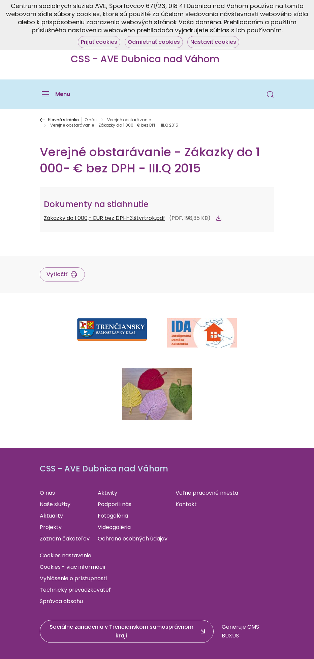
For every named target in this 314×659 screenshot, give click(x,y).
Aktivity (107, 493)
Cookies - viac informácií (72, 567)
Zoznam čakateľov (65, 538)
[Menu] (55, 94)
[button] (270, 94)
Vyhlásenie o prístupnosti (73, 578)
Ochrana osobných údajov (132, 538)
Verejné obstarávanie (129, 120)
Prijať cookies (99, 42)
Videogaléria (114, 527)
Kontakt (186, 504)
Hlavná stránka (63, 120)
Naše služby (55, 504)
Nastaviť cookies (213, 42)
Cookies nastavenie (65, 555)
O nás (91, 120)
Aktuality (51, 516)
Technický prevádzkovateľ (75, 590)
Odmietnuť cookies (154, 42)
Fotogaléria (113, 516)
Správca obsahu (61, 601)
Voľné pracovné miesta (207, 493)
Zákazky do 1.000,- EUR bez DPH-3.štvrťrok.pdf (104, 218)
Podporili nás (114, 504)
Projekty (51, 527)
